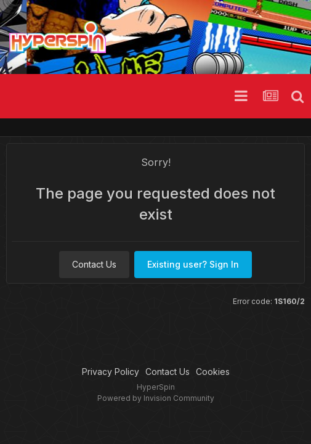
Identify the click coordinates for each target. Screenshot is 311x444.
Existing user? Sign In (193, 264)
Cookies (213, 371)
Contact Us (94, 264)
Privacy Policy (110, 371)
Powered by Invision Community (155, 398)
